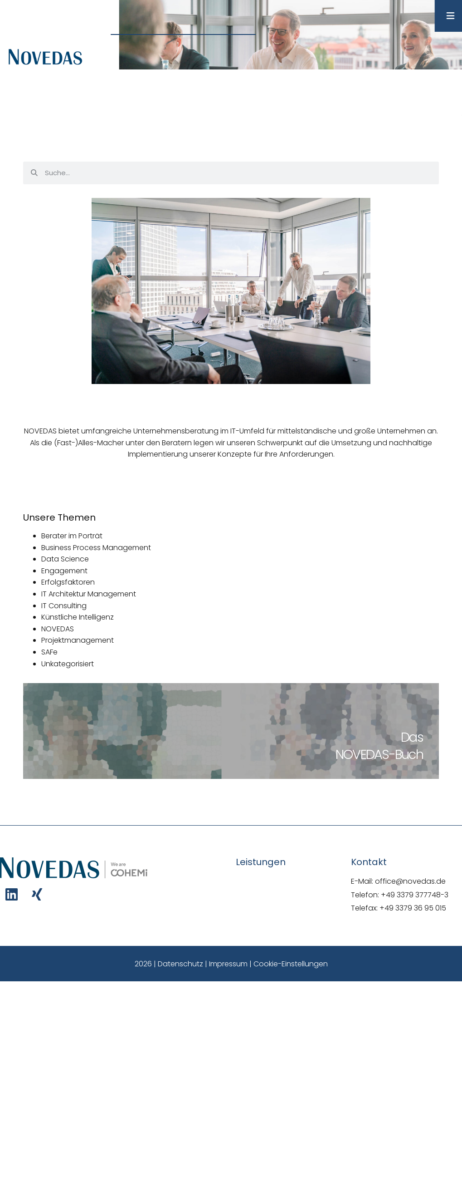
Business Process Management (96, 547)
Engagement (64, 571)
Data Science (65, 559)
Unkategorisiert (67, 664)
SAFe (49, 652)
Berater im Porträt (71, 536)
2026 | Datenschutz (169, 964)
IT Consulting (64, 605)
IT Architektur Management (88, 594)
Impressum (228, 964)
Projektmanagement (77, 640)
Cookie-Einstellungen (290, 964)
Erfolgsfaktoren (68, 582)
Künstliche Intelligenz (77, 617)
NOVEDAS (57, 629)
